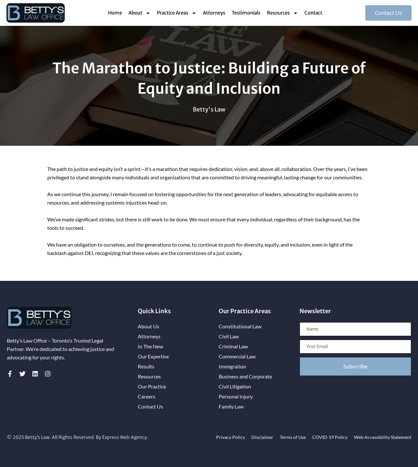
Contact (313, 13)
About (139, 13)
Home (115, 13)
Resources (282, 13)
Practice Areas (176, 13)
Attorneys (214, 13)
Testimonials (246, 13)
